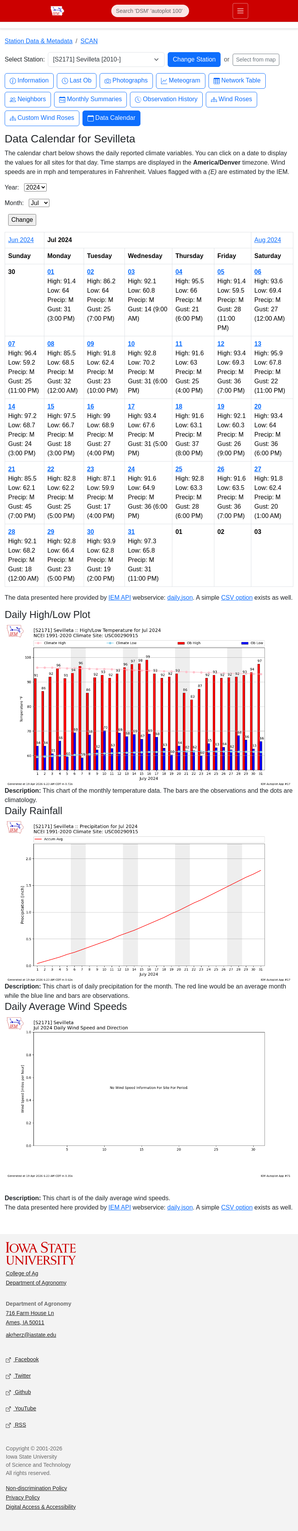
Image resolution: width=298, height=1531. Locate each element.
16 (90, 406)
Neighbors (28, 99)
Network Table (237, 80)
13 (257, 344)
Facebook (22, 1359)
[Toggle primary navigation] (240, 11)
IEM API (120, 597)
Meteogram (180, 80)
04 (178, 272)
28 (11, 531)
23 (90, 469)
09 (90, 344)
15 (50, 406)
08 (50, 344)
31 (131, 531)
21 (11, 469)
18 (178, 406)
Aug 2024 (267, 240)
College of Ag (22, 1273)
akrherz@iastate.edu (31, 1335)
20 (257, 406)
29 (50, 531)
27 (257, 469)
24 (131, 469)
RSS (16, 1425)
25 (178, 469)
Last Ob (76, 80)
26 (220, 469)
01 (50, 272)
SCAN (89, 41)
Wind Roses (231, 99)
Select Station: (25, 59)
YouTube (21, 1408)
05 (220, 272)
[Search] (150, 11)
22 (50, 469)
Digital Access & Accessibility (41, 1507)
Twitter (18, 1376)
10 (131, 344)
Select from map (256, 59)
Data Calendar (111, 118)
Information (29, 80)
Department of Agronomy (36, 1283)
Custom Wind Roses (42, 118)
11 (178, 344)
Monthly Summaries (90, 99)
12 (220, 344)
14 (11, 406)
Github (18, 1392)
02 (90, 272)
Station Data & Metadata (38, 41)
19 (220, 406)
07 (11, 344)
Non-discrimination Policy (36, 1488)
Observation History (166, 99)
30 (90, 531)
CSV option (236, 597)
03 (131, 272)
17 (131, 406)
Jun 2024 (21, 240)
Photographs (126, 80)
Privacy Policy (23, 1497)
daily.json (180, 597)
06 (257, 272)
